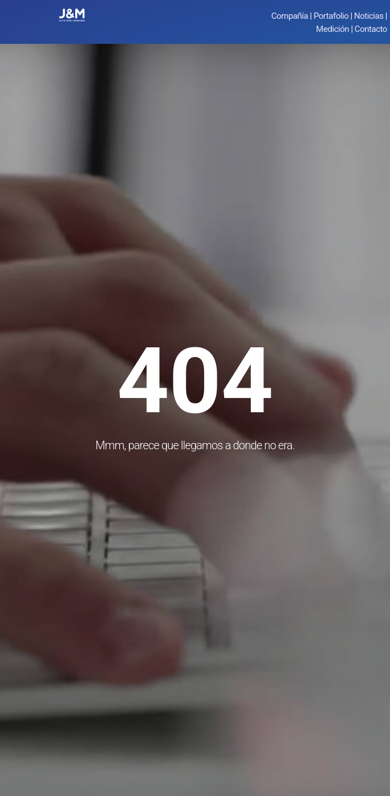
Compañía (289, 16)
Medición (332, 29)
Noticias (369, 16)
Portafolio (331, 16)
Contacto (371, 29)
